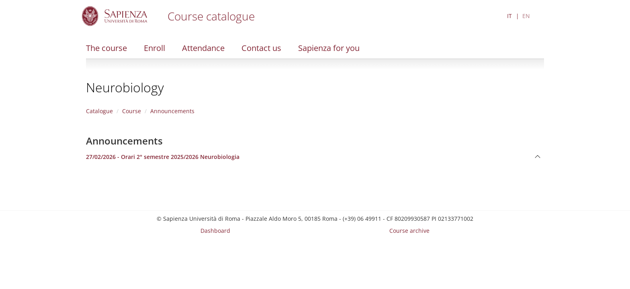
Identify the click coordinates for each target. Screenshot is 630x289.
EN (526, 16)
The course (106, 48)
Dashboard (215, 230)
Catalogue (99, 111)
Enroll (154, 48)
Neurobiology (125, 87)
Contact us (261, 48)
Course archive (409, 230)
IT (509, 16)
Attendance (203, 48)
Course (131, 111)
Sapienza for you (329, 48)
